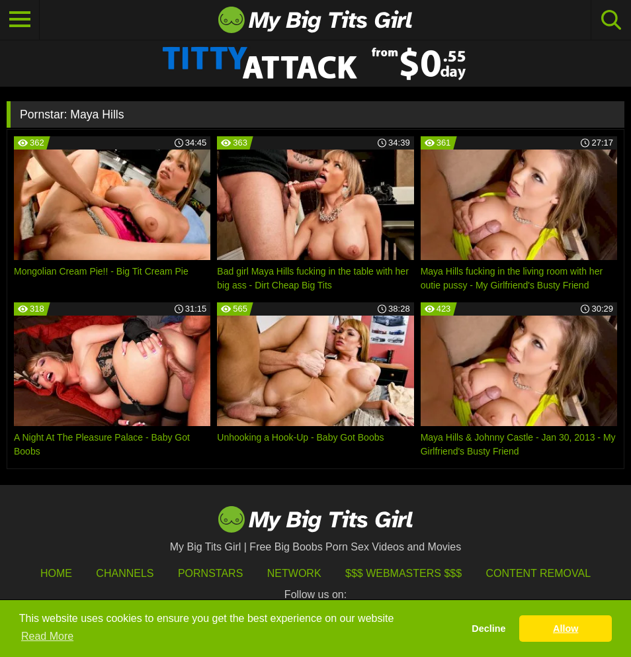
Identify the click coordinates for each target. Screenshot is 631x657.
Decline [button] (488, 628)
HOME (56, 573)
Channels (124, 573)
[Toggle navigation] (20, 20)
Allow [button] (565, 628)
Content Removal (538, 573)
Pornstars (210, 573)
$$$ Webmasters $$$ (403, 573)
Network (294, 573)
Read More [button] (47, 636)
